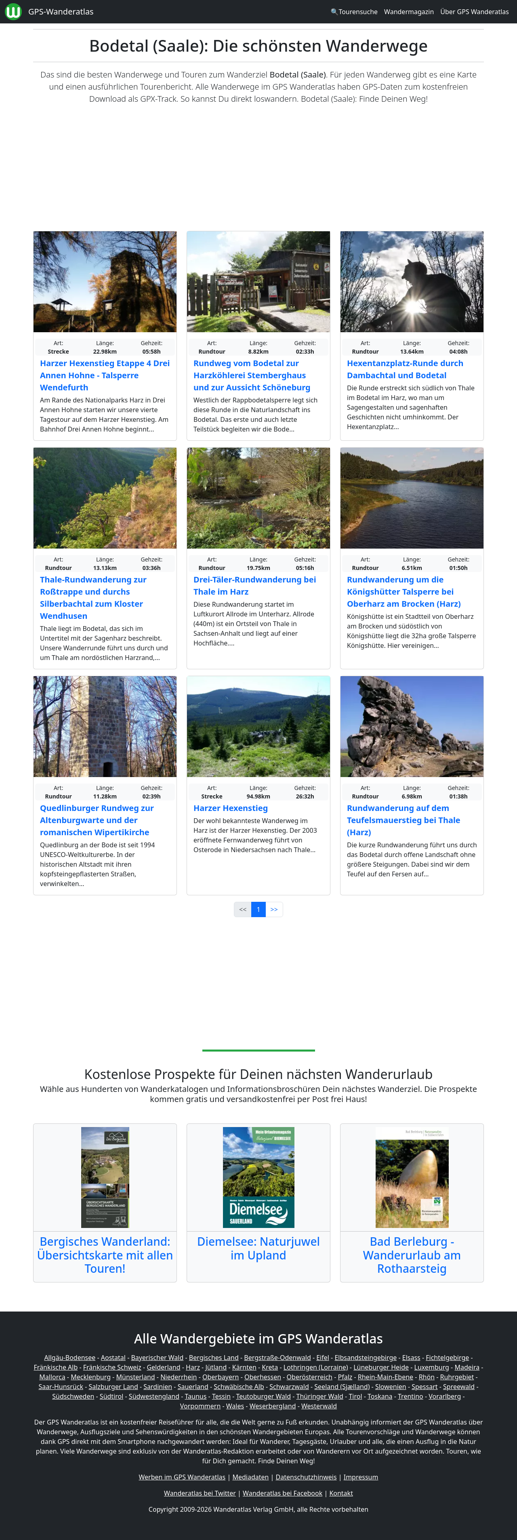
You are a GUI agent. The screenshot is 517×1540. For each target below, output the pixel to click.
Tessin (221, 1396)
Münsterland (135, 1376)
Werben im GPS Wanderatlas (182, 1477)
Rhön (427, 1376)
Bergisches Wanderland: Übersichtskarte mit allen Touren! (105, 1255)
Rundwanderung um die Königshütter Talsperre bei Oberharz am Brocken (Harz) (404, 591)
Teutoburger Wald (263, 1396)
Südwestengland (154, 1396)
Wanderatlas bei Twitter (200, 1493)
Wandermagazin (409, 11)
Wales (235, 1406)
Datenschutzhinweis (306, 1477)
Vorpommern (200, 1406)
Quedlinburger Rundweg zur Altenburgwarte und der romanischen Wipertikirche (97, 820)
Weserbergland (273, 1406)
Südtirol (112, 1396)
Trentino (410, 1396)
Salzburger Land (113, 1386)
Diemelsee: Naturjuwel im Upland (258, 1248)
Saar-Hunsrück (60, 1386)
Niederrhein (178, 1376)
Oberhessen (262, 1376)
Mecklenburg (91, 1376)
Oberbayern (220, 1376)
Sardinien (157, 1386)
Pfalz (345, 1376)
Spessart (424, 1386)
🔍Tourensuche (354, 11)
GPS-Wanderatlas (61, 11)
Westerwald (319, 1406)
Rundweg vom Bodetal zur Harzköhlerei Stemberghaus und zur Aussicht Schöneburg (252, 375)
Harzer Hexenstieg (230, 807)
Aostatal (113, 1357)
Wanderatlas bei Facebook (282, 1493)
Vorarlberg (445, 1396)
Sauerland (193, 1386)
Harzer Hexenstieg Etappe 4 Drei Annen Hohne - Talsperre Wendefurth (105, 375)
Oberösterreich (309, 1376)
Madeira (466, 1367)
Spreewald (459, 1386)
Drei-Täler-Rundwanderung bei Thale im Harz (254, 585)
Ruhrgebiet (457, 1376)
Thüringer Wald (319, 1396)
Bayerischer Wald (157, 1357)
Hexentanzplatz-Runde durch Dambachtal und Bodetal (405, 369)
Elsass (411, 1357)
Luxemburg (431, 1367)
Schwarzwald (289, 1386)
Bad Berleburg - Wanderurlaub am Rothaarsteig (412, 1255)
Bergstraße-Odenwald (277, 1357)
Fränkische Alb (56, 1367)
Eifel (322, 1357)
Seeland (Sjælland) (342, 1386)
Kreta (270, 1367)
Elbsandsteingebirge (365, 1357)
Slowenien (390, 1386)
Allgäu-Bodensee (69, 1357)
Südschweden (73, 1396)
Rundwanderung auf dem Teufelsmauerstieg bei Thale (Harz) (403, 820)
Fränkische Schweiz (112, 1367)
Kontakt (341, 1493)
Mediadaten (250, 1477)
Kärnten (244, 1367)
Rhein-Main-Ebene (385, 1376)
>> (274, 909)
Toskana (380, 1396)
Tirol (355, 1396)
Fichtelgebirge (447, 1357)
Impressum (361, 1477)
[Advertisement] (258, 167)
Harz (193, 1367)
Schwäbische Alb (239, 1386)
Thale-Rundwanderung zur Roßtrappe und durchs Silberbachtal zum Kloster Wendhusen (93, 597)
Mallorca (52, 1376)
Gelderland (163, 1367)
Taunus (195, 1396)
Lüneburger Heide (381, 1367)
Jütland (216, 1367)
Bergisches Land (214, 1357)
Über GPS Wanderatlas (474, 11)
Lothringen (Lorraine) (316, 1367)
